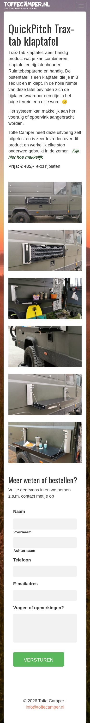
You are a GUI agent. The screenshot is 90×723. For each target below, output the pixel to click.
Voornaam (22, 532)
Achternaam (24, 551)
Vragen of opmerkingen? (38, 607)
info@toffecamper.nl (45, 707)
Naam (19, 511)
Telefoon (22, 560)
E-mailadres (25, 583)
